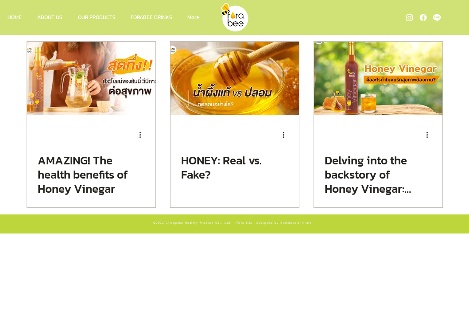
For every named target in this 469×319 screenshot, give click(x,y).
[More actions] (143, 134)
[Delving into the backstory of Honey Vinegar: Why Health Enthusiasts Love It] (378, 78)
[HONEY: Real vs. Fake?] (235, 78)
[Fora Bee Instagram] (409, 17)
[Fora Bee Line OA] (437, 17)
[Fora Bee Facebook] (423, 17)
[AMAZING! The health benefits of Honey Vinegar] (91, 78)
